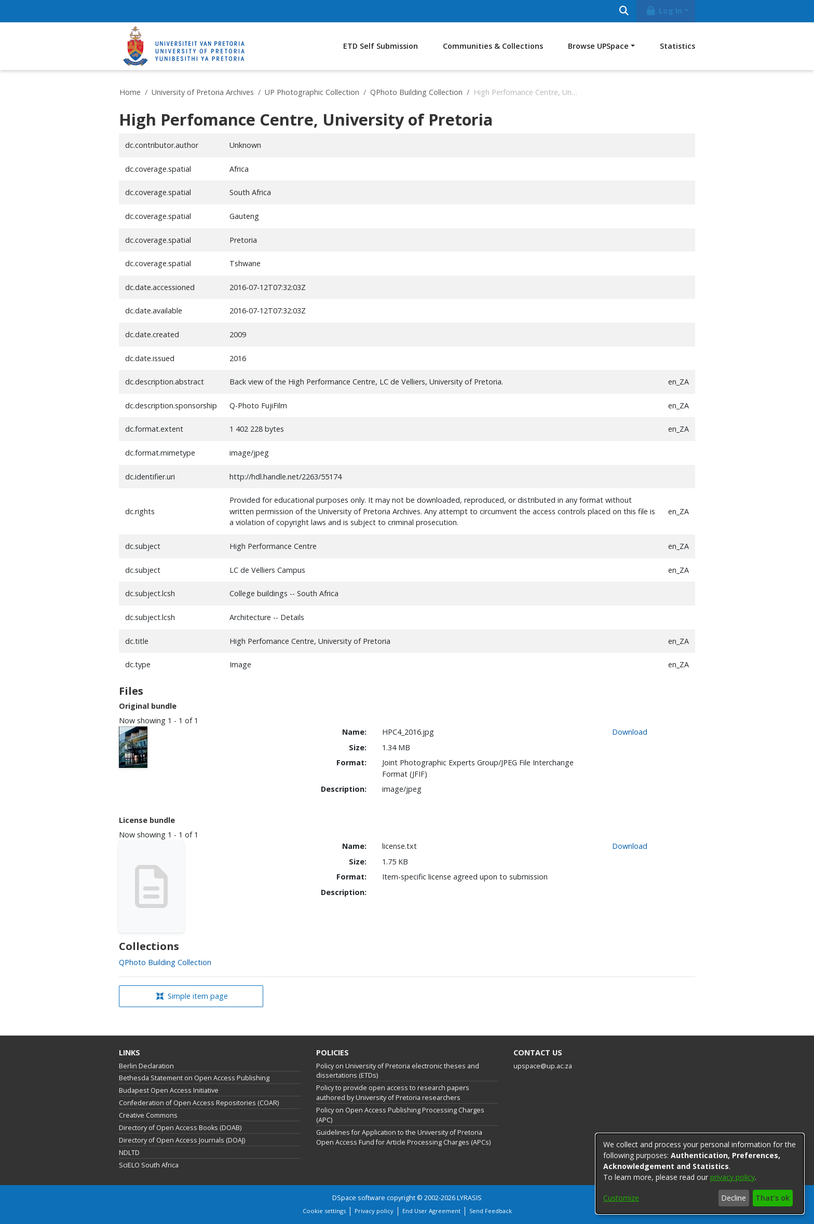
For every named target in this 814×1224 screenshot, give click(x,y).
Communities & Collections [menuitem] (493, 46)
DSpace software (358, 1197)
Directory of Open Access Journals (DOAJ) (182, 1140)
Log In (664, 11)
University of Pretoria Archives (203, 92)
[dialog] (700, 1174)
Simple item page (192, 996)
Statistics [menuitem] (677, 46)
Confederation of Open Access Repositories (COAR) (199, 1102)
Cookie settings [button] (324, 1211)
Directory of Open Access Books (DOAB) (180, 1127)
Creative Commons (148, 1115)
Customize (621, 1198)
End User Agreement (431, 1211)
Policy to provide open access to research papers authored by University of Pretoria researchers (392, 1092)
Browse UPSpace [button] (598, 46)
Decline (733, 1198)
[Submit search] (623, 11)
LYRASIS (469, 1197)
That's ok (772, 1198)
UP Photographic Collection (312, 92)
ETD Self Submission (380, 46)
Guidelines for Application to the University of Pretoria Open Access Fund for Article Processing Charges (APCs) (403, 1137)
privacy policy (732, 1177)
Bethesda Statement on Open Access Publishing (194, 1078)
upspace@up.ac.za (542, 1066)
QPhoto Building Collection (416, 92)
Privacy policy (374, 1211)
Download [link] (629, 732)
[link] (165, 962)
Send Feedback (490, 1211)
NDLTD (129, 1152)
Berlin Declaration (146, 1066)
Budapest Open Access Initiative (169, 1090)
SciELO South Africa (149, 1165)
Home (130, 92)
